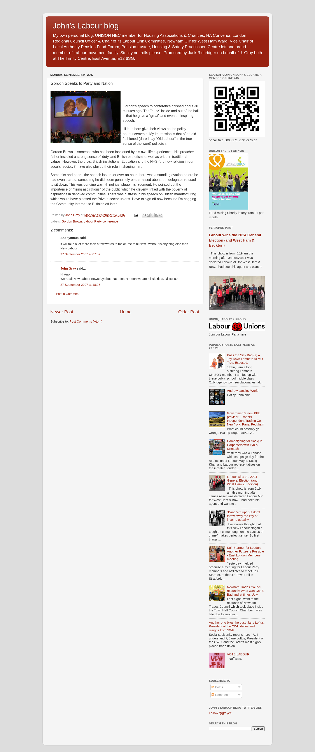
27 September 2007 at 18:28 (80, 284)
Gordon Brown (71, 221)
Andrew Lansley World (243, 390)
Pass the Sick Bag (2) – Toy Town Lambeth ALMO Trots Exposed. (245, 359)
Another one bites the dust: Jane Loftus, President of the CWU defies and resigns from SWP (236, 626)
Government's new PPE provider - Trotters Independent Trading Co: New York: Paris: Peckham (245, 418)
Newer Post (61, 311)
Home (126, 311)
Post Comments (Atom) (86, 321)
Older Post (188, 311)
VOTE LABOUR (238, 654)
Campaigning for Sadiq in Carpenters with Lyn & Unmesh (244, 444)
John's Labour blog (85, 25)
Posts (217, 687)
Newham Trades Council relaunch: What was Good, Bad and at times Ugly (245, 591)
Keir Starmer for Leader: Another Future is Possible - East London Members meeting (245, 553)
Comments (221, 695)
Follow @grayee (220, 713)
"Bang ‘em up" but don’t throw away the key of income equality (243, 516)
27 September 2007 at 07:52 (80, 254)
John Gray (68, 268)
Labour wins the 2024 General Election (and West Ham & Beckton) (235, 240)
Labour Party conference (101, 221)
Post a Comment (67, 294)
